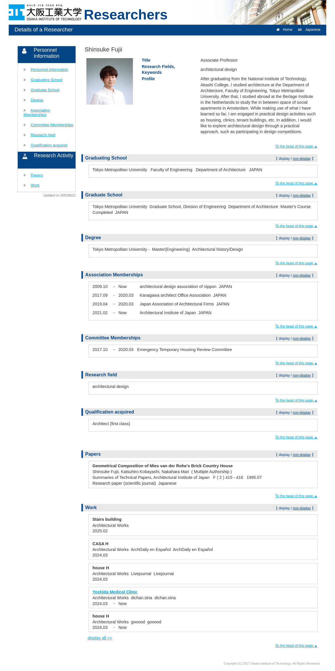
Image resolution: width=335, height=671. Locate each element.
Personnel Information (49, 69)
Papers (37, 175)
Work (35, 185)
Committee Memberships (52, 125)
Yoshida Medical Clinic (115, 592)
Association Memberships (37, 112)
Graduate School (45, 90)
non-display (302, 159)
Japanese (309, 30)
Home (284, 30)
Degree (37, 100)
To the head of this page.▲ (296, 146)
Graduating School (47, 80)
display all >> (100, 638)
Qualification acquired (49, 145)
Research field (43, 135)
